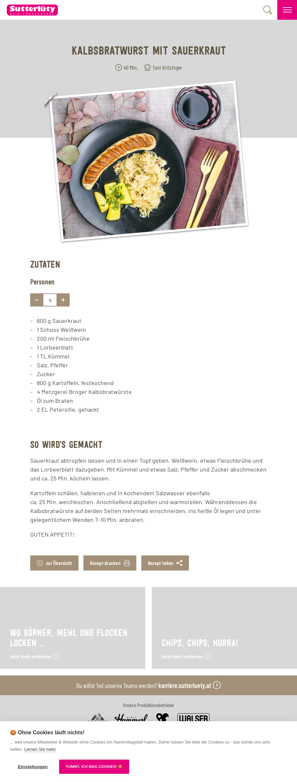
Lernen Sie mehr (40, 749)
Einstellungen (33, 766)
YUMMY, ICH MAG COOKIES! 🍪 (94, 767)
